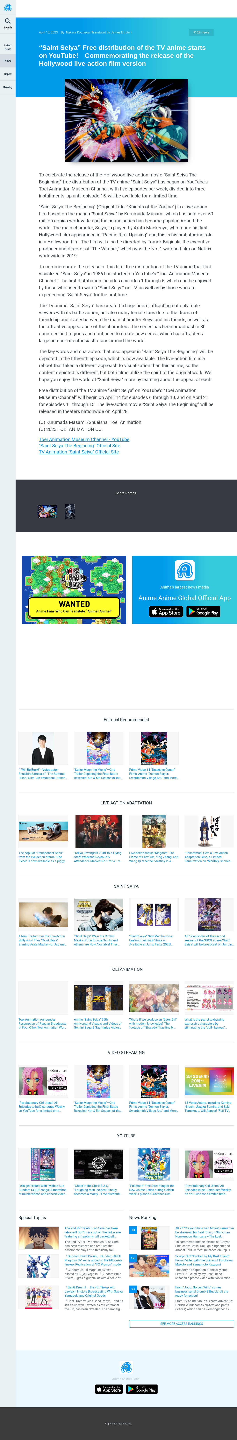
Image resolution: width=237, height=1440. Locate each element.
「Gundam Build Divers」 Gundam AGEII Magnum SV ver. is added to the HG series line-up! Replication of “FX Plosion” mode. (93, 1260)
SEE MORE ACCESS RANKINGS (181, 1324)
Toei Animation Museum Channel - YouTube (84, 439)
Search (8, 27)
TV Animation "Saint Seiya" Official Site (79, 452)
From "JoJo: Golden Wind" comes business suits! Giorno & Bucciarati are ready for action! (201, 1291)
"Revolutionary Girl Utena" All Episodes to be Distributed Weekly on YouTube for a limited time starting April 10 (41, 1107)
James (115, 32)
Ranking (7, 87)
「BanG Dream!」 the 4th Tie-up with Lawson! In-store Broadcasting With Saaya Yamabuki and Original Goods (94, 1291)
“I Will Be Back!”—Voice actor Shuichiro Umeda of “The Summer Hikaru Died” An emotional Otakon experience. (41, 774)
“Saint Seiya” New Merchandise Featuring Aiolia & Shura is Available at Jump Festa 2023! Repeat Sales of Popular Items (150, 940)
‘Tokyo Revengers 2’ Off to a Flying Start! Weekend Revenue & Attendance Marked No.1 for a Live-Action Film (98, 857)
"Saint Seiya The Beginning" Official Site (79, 445)
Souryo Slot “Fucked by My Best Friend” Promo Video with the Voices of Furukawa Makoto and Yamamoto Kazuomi (204, 1260)
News (8, 60)
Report (7, 74)
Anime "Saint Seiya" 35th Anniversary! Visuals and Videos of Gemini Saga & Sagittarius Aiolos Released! (98, 1024)
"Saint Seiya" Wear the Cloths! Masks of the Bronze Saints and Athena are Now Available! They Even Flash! (96, 940)
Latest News (7, 47)
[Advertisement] (123, 9)
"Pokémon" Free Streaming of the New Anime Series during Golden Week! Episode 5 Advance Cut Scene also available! (151, 1190)
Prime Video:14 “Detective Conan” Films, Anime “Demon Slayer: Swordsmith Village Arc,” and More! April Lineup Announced (153, 774)
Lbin (127, 32)
